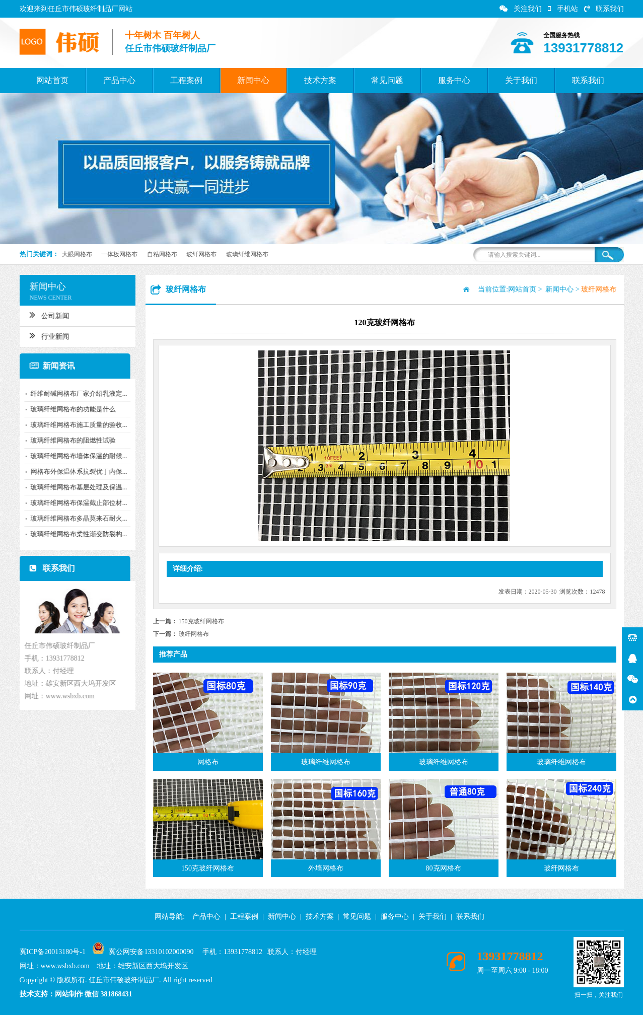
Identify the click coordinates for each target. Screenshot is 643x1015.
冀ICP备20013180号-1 (53, 952)
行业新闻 (44, 335)
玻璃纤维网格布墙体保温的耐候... (73, 456)
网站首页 (52, 80)
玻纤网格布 (201, 254)
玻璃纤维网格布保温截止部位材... (73, 502)
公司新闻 (44, 315)
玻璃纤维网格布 (247, 254)
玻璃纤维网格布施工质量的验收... (73, 424)
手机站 (563, 9)
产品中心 (119, 80)
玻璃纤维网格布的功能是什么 (67, 409)
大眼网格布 (77, 254)
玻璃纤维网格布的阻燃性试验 (67, 440)
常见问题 (387, 80)
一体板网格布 (119, 254)
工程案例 (186, 80)
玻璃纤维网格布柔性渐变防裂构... (73, 534)
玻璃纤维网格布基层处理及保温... (73, 487)
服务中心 (454, 80)
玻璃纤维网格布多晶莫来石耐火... (73, 518)
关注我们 (520, 9)
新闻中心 (253, 80)
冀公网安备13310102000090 (151, 952)
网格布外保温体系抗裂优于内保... (73, 471)
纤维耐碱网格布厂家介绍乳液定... (73, 393)
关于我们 (521, 80)
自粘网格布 (162, 254)
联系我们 (604, 9)
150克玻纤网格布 (201, 621)
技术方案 (320, 80)
